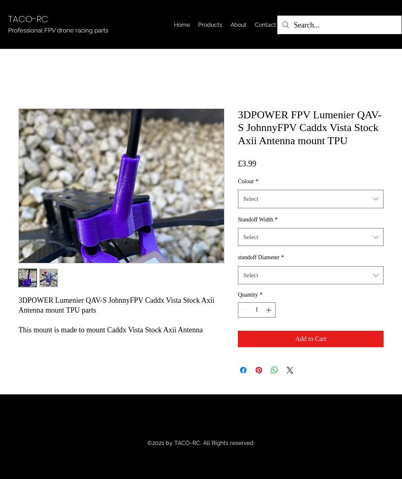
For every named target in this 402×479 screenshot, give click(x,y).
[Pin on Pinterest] (259, 370)
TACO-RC (28, 19)
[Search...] (339, 25)
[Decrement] (244, 310)
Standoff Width (258, 219)
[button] (210, 24)
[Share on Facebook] (243, 370)
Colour (248, 181)
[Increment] (269, 310)
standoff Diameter (261, 257)
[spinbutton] (256, 310)
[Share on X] (290, 370)
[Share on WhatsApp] (274, 370)
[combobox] (311, 199)
